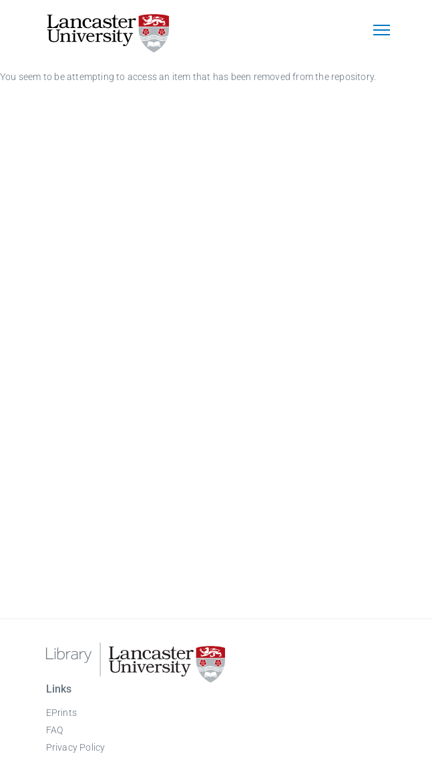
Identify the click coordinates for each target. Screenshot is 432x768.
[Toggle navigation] (382, 31)
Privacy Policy (75, 747)
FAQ (54, 730)
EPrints (61, 712)
